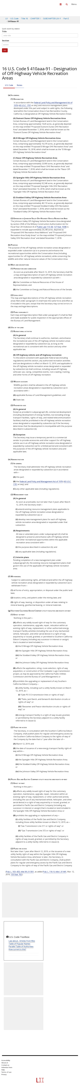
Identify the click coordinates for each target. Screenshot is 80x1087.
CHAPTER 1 (36, 18)
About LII (4, 1063)
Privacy (4, 1074)
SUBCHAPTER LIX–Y (52, 18)
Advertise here (6, 1067)
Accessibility (5, 1060)
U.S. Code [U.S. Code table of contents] (14, 18)
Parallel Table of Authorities (21, 946)
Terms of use (6, 1072)
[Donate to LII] (60, 4)
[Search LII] (67, 4)
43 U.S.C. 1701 (25, 105)
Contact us (5, 1065)
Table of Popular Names (19, 943)
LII (6, 18)
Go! (5, 50)
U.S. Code (9, 85)
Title (4, 31)
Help (3, 1070)
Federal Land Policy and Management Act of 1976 (41, 481)
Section (5, 40)
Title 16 (24, 18)
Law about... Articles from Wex (22, 941)
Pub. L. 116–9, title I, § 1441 (54, 871)
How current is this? (17, 949)
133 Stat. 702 (16, 874)
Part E (66, 18)
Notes (19, 85)
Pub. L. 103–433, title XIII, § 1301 (20, 871)
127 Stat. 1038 (60, 227)
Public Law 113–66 (45, 227)
